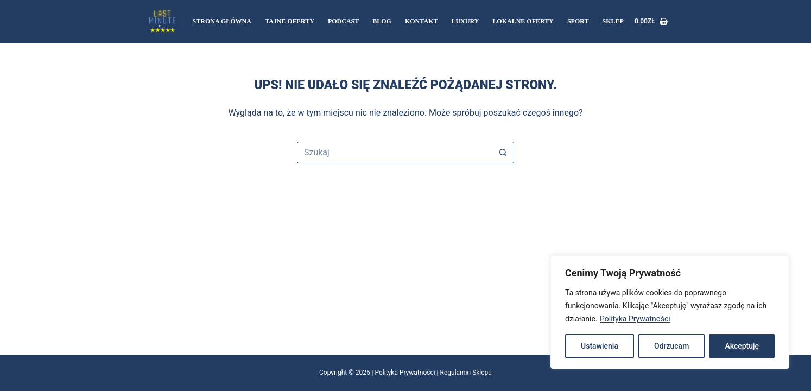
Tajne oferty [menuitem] (289, 21)
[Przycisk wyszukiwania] (503, 152)
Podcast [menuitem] (343, 21)
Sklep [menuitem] (613, 21)
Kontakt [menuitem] (421, 21)
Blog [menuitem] (381, 21)
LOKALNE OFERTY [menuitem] (523, 21)
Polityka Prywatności (635, 318)
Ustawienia (599, 346)
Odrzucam (671, 346)
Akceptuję (742, 346)
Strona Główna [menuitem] (222, 21)
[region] (669, 312)
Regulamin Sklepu (466, 372)
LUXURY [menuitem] (465, 21)
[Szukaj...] (394, 152)
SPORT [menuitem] (578, 21)
